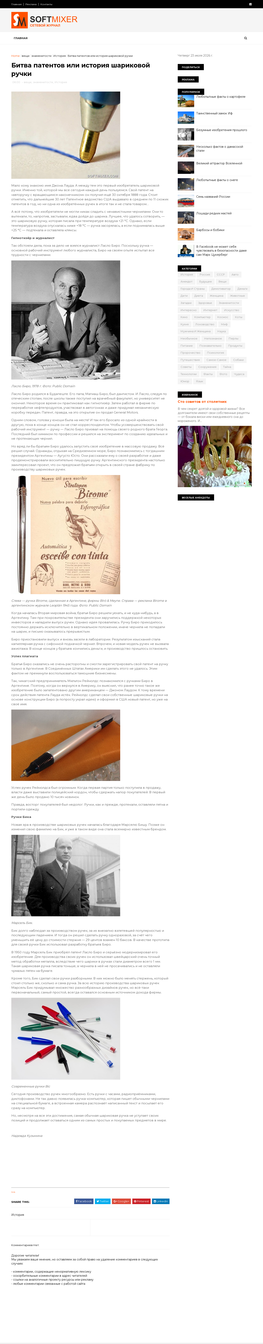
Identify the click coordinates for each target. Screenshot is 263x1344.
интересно (189, 310)
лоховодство (204, 324)
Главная (16, 4)
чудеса (239, 374)
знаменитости (41, 55)
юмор (185, 381)
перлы (233, 338)
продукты (235, 345)
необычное (189, 338)
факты (208, 374)
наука (221, 331)
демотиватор (221, 288)
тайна (227, 366)
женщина (216, 295)
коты (238, 317)
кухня (185, 324)
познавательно (210, 345)
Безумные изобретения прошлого (221, 130)
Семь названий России (213, 197)
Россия (205, 274)
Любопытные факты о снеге (217, 180)
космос (222, 317)
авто (235, 274)
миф (224, 324)
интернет (210, 310)
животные (237, 295)
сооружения (207, 366)
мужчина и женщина (196, 331)
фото (223, 374)
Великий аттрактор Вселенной (219, 163)
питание (187, 345)
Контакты (46, 4)
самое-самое (216, 359)
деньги (242, 288)
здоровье (205, 302)
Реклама (31, 4)
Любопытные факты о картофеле (221, 97)
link (13, 1192)
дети (184, 295)
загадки (186, 302)
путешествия (190, 359)
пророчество (190, 352)
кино (184, 317)
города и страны (193, 288)
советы (186, 366)
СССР (221, 274)
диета (198, 295)
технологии (189, 374)
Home (15, 55)
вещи (25, 55)
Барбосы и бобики (210, 230)
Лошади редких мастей (214, 213)
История (59, 55)
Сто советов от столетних (202, 402)
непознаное (213, 338)
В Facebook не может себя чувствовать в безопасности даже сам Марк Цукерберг (221, 251)
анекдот (187, 281)
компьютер (202, 317)
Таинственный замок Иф (214, 113)
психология (215, 352)
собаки (238, 359)
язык (199, 381)
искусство (231, 310)
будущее (205, 281)
